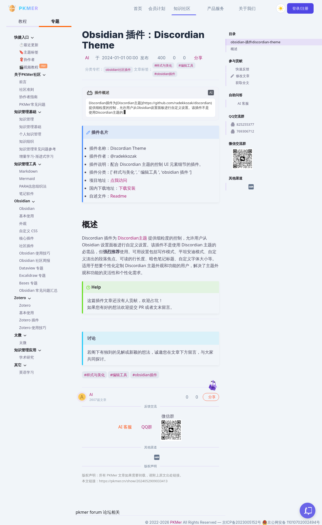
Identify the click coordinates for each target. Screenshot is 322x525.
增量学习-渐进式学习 (36, 156)
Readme (118, 196)
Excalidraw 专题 (32, 275)
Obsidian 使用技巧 (34, 253)
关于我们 (247, 8)
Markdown (28, 171)
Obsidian (27, 208)
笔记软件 (26, 193)
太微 (23, 342)
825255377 (242, 124)
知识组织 (26, 141)
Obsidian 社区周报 (34, 260)
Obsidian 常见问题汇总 (38, 290)
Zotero (24, 305)
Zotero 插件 (29, 319)
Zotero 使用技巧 (32, 327)
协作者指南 (28, 96)
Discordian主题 (132, 238)
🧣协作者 (27, 59)
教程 (22, 21)
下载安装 (127, 188)
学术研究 (26, 357)
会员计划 (156, 8)
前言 (23, 81)
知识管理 (26, 118)
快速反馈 (240, 69)
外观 (23, 223)
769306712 (242, 131)
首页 (138, 8)
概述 (234, 48)
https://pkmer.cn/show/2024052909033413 (133, 481)
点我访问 (118, 180)
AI (87, 57)
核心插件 (26, 238)
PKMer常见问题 (32, 104)
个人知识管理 (30, 133)
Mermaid (27, 178)
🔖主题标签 (28, 52)
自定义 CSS (28, 230)
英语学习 (26, 372)
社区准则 (26, 89)
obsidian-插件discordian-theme (256, 42)
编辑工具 (186, 65)
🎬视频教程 (33, 66)
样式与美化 (163, 65)
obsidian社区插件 (118, 70)
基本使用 (26, 215)
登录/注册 (300, 8)
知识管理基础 (30, 126)
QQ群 (146, 427)
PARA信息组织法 (32, 186)
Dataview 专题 (31, 268)
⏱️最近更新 (28, 44)
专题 (55, 21)
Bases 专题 (28, 282)
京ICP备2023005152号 (241, 522)
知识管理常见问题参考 (37, 148)
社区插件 (26, 245)
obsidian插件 (164, 74)
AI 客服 (240, 103)
